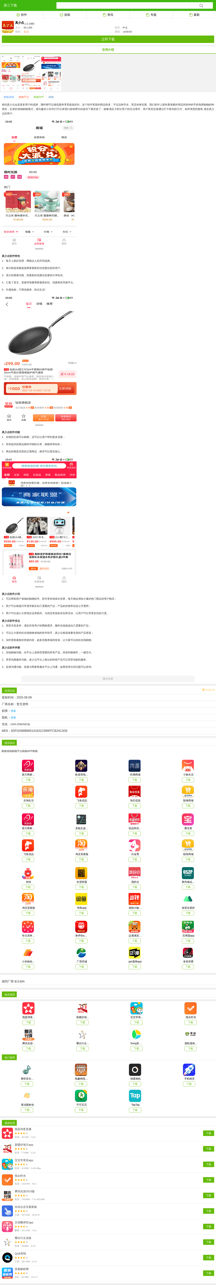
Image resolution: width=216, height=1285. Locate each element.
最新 (194, 15)
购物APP (39, 97)
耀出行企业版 (23, 1238)
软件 (21, 15)
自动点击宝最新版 (26, 1206)
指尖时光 (20, 1175)
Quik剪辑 (20, 1253)
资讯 (108, 15)
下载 (208, 1133)
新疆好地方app (24, 1144)
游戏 (65, 15)
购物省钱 (9, 97)
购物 (51, 97)
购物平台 (24, 97)
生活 (26, 31)
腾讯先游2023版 (25, 1191)
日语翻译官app (24, 1222)
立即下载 (108, 39)
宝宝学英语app (24, 1160)
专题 (151, 15)
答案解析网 (22, 1269)
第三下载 (10, 5)
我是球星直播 (23, 1129)
